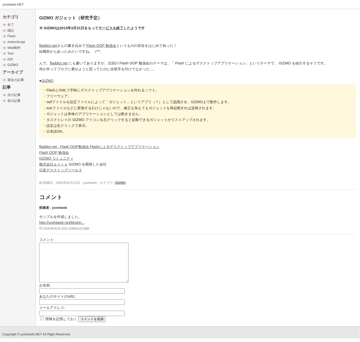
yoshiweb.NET (13, 4)
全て (10, 24)
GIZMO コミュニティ (56, 158)
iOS (10, 59)
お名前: (45, 285)
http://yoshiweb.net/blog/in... (61, 223)
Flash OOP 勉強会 (101, 46)
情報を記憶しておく (61, 319)
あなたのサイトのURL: (57, 296)
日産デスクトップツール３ (60, 170)
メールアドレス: (52, 308)
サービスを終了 (110, 28)
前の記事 (14, 101)
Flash (11, 36)
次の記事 (14, 95)
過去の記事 (15, 80)
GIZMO (12, 65)
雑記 (10, 30)
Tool (10, 53)
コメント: (46, 240)
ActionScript (16, 42)
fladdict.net (48, 46)
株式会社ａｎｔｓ (53, 164)
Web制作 (14, 48)
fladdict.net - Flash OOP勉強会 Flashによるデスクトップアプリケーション (99, 147)
